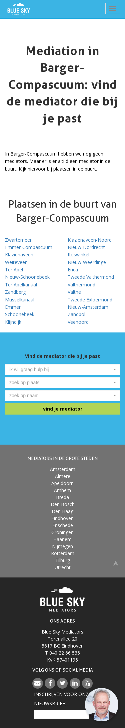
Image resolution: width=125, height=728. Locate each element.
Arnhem (62, 490)
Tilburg (62, 560)
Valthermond (81, 284)
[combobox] (62, 369)
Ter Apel (14, 269)
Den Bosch (63, 504)
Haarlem (62, 539)
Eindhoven (62, 518)
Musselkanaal (19, 299)
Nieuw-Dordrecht (86, 247)
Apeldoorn (62, 483)
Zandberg (15, 292)
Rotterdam (62, 553)
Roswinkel (78, 254)
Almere (62, 476)
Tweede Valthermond (91, 277)
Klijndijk (13, 322)
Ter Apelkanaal (21, 284)
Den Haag (62, 511)
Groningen (62, 532)
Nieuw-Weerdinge (87, 262)
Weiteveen (16, 262)
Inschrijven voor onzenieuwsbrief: (62, 699)
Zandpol (76, 314)
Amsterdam (62, 469)
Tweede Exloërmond (90, 299)
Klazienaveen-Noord (90, 240)
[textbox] (60, 369)
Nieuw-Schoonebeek (27, 277)
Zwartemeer (18, 240)
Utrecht (63, 567)
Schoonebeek (19, 314)
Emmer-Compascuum (28, 247)
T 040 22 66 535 (62, 653)
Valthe (74, 292)
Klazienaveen (19, 254)
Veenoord (78, 322)
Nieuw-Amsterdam (88, 307)
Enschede (62, 525)
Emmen (13, 307)
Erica (73, 269)
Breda (62, 497)
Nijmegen (62, 546)
